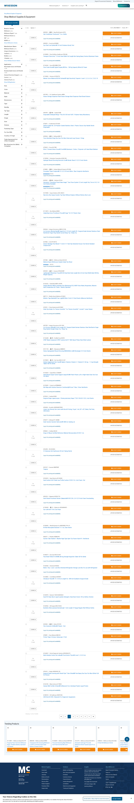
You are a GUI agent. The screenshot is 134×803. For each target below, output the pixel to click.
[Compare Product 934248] (26, 407)
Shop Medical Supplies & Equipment (13, 13)
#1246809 (54, 741)
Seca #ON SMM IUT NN (55, 65)
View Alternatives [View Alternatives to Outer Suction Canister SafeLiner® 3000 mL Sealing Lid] (116, 425)
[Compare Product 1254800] (26, 577)
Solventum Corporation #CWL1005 (58, 158)
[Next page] (89, 716)
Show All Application (9, 82)
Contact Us (127, 1)
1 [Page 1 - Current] (70, 716)
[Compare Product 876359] (26, 271)
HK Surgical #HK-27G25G (56, 606)
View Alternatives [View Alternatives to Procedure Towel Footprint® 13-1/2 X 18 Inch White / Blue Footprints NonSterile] (116, 175)
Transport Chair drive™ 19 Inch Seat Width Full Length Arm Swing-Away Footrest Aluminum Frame (70, 56)
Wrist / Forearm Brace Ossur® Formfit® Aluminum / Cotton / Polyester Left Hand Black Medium (70, 149)
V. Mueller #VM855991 (54, 536)
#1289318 (45, 695)
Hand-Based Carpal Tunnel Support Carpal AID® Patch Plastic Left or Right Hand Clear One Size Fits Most (70, 375)
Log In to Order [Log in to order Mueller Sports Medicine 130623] (116, 297)
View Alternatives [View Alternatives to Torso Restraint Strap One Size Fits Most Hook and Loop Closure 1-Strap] (116, 142)
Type (5, 103)
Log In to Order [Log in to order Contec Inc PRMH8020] (116, 386)
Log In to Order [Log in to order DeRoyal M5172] (116, 137)
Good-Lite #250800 (53, 43)
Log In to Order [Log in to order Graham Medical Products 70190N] (116, 170)
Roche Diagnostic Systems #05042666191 (60, 653)
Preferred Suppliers (46, 783)
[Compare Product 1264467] (26, 653)
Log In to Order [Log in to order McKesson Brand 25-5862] (108, 749)
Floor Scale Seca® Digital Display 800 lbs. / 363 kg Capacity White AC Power (65, 67)
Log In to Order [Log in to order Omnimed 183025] (116, 567)
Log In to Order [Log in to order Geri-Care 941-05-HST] (116, 555)
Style (5, 96)
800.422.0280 (21, 780)
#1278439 (45, 385)
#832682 (122, 741)
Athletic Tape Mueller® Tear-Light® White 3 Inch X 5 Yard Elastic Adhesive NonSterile (67, 298)
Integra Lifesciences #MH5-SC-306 (57, 229)
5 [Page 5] (85, 716)
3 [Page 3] (77, 716)
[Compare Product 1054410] (26, 478)
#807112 (45, 296)
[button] (115, 27)
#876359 (45, 271)
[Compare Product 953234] (26, 496)
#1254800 (45, 577)
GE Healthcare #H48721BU (56, 695)
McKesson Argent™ (10, 33)
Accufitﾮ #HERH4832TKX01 (56, 407)
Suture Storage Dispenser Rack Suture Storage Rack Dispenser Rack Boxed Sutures (66, 96)
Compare (33, 37)
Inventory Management (67, 781)
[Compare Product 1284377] (26, 554)
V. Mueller (8, 58)
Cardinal (8, 53)
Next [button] (127, 739)
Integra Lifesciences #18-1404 (56, 325)
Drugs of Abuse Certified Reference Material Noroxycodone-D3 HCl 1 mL (63, 433)
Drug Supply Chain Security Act (90, 781)
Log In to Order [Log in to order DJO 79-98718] (116, 243)
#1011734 (45, 349)
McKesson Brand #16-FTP (20, 741)
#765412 (45, 671)
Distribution (65, 774)
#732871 (45, 123)
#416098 (45, 449)
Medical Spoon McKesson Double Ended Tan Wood (57, 262)
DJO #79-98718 (53, 242)
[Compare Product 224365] (26, 624)
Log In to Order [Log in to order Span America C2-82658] (116, 479)
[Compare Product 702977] (26, 420)
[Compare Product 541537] (26, 467)
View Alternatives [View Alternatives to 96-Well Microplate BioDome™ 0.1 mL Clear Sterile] (116, 531)
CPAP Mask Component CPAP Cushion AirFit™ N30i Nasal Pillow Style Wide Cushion (67, 340)
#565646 (45, 229)
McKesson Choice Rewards (111, 774)
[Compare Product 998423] (26, 431)
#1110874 (45, 211)
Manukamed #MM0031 (59, 349)
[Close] (131, 798)
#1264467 (45, 653)
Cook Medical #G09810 (55, 577)
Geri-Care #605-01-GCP (59, 360)
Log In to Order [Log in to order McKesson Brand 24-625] (116, 261)
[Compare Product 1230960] (26, 606)
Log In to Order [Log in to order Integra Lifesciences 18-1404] (116, 326)
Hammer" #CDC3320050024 (56, 595)
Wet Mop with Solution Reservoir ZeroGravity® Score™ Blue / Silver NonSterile (65, 387)
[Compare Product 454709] (26, 112)
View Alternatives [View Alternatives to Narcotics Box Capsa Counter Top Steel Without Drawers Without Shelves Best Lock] (116, 198)
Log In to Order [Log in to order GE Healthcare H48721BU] (116, 696)
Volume (6, 125)
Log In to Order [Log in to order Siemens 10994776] (116, 77)
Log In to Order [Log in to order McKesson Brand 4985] (40, 749)
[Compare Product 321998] (26, 94)
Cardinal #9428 (52, 396)
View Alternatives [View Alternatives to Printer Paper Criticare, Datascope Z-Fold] (116, 640)
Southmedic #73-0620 (54, 123)
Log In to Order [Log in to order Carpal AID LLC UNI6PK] (116, 373)
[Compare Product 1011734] (26, 349)
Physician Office (45, 781)
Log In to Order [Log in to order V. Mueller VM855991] (116, 537)
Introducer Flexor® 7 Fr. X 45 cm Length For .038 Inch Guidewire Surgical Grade (65, 579)
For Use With (8, 132)
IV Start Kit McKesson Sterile (105, 742)
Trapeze (45, 469)
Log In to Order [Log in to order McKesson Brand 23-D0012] (85, 749)
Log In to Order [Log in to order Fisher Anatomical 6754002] (116, 308)
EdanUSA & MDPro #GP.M (56, 283)
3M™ (6, 38)
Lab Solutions (66, 783)
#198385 (45, 169)
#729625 (45, 147)
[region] (67, 798)
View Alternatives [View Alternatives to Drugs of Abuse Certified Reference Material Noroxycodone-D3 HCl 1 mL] (116, 436)
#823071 (45, 536)
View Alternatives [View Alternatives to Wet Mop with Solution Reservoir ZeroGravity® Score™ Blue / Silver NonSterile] (116, 391)
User (5, 121)
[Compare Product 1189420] (26, 507)
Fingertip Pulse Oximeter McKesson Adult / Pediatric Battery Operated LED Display (16, 744)
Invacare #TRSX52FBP (59, 271)
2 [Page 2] (73, 716)
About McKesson (117, 1)
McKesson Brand (9, 35)
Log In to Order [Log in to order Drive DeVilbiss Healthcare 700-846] (116, 55)
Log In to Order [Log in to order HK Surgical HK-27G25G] (116, 607)
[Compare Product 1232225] (26, 283)
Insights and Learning (77, 5)
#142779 (77, 741)
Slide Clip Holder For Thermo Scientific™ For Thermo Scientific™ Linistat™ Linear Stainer (68, 309)
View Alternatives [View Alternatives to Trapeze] (116, 473)
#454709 (45, 112)
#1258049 (45, 525)
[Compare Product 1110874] (26, 211)
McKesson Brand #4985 (41, 741)
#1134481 (9, 741)
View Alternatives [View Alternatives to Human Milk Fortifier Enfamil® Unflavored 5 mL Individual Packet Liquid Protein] (116, 689)
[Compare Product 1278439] (26, 385)
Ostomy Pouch (9, 79)
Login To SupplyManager (111, 782)
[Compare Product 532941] (26, 180)
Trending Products (12, 724)
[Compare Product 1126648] (26, 338)
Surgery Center (45, 788)
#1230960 (45, 606)
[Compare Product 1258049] (26, 525)
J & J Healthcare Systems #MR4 (57, 94)
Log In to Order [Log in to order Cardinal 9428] (116, 397)
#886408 (32, 741)
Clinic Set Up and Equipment (69, 772)
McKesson (8, 31)
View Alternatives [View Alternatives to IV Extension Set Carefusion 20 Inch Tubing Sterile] (116, 454)
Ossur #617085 (53, 147)
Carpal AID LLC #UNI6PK (55, 372)
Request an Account (110, 784)
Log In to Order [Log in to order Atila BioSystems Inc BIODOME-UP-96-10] (116, 526)
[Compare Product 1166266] (26, 65)
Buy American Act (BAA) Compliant (11, 145)
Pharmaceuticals (45, 779)
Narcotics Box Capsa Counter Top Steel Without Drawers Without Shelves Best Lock (67, 195)
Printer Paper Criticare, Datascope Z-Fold (55, 637)
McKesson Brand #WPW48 (65, 741)
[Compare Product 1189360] (26, 158)
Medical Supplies (54, 5)
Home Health (44, 772)
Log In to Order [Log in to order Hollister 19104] (116, 181)
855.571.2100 (21, 776)
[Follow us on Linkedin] (111, 787)
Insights (86, 767)
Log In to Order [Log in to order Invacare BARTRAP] (116, 468)
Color (6, 89)
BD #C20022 (52, 449)
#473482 (45, 260)
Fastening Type (9, 128)
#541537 (45, 467)
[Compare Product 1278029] (26, 360)
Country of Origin (9, 136)
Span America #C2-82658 (56, 478)
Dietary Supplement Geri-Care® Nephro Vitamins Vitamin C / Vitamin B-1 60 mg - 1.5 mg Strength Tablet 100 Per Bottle (70, 363)
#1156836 (45, 76)
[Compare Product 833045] (26, 32)
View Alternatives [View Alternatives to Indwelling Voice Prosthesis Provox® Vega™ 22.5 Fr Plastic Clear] (116, 216)
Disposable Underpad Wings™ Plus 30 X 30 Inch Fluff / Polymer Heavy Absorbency (66, 114)
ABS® (7, 40)
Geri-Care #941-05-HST (55, 554)
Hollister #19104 (58, 180)
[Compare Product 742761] (26, 307)
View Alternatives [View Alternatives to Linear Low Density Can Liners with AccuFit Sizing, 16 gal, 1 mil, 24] (116, 413)
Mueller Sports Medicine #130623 (57, 296)
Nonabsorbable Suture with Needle (13, 71)
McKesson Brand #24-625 (60, 260)
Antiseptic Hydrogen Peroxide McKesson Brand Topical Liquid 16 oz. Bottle (85, 744)
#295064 (45, 136)
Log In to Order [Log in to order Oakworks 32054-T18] (116, 497)
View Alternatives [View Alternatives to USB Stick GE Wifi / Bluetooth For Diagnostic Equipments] (116, 700)
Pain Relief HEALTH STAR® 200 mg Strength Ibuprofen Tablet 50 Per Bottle (64, 556)
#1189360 (45, 158)
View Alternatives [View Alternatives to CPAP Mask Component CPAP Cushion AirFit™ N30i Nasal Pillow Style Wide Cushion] (116, 343)
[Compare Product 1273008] (26, 193)
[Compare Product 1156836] (26, 76)
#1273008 (45, 193)
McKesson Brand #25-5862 (110, 741)
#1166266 (45, 65)
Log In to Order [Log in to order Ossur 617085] (116, 148)
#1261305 (45, 684)
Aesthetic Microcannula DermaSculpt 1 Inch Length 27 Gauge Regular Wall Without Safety (68, 608)
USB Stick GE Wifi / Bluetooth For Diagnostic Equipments (59, 697)
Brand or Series (9, 28)
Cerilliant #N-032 (53, 431)
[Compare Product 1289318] (26, 695)
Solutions (65, 5)
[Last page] (93, 716)
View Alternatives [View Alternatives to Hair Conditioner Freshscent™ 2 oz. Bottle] (116, 38)
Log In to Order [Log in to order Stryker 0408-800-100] (116, 672)
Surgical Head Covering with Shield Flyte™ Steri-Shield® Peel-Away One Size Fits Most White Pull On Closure (71, 674)
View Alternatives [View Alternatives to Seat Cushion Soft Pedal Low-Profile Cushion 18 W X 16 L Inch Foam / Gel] (116, 484)
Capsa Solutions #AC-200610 (57, 193)
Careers (107, 779)
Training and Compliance (68, 788)
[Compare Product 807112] (26, 296)
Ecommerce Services (67, 777)
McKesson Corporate (110, 777)
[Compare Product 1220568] (26, 566)
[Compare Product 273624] (26, 396)
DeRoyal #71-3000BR (54, 420)
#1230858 (45, 54)
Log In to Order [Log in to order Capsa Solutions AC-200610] (116, 194)
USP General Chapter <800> (90, 784)
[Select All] (26, 27)
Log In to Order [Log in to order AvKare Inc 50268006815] (116, 508)
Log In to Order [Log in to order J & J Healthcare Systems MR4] (116, 95)
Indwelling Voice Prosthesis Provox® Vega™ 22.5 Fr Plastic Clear (62, 213)
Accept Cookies (117, 798)
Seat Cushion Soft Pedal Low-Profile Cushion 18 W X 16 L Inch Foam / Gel (64, 480)
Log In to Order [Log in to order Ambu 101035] (116, 625)
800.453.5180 (21, 783)
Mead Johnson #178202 (56, 684)
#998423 (45, 431)
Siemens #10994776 (55, 76)
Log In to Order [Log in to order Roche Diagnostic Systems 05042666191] (116, 654)
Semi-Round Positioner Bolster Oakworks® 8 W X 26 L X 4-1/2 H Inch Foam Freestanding (68, 498)
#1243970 (45, 595)
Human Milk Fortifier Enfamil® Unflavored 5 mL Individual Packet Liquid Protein (65, 686)
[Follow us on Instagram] (107, 787)
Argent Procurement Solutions (103, 1)
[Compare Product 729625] (26, 147)
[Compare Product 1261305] (26, 684)
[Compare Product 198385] (26, 169)
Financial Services (67, 779)
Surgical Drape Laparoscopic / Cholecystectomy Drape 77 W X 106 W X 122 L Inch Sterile (68, 398)
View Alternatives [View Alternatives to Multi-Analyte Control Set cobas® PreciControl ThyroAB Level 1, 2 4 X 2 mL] (116, 659)
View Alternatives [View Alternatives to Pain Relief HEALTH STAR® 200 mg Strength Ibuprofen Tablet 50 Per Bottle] (116, 560)
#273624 (45, 396)
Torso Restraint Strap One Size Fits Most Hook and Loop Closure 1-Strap (63, 138)
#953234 (45, 496)
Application (7, 64)
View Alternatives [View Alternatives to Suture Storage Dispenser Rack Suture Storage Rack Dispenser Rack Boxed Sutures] (116, 100)
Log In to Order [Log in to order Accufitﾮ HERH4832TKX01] (116, 408)
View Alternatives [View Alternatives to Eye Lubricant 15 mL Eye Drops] (116, 513)
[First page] (61, 716)
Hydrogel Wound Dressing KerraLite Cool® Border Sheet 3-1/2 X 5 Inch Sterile (65, 160)
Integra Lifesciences (11, 51)
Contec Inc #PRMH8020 (55, 385)
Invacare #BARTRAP (54, 467)
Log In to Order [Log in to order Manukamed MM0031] (116, 350)
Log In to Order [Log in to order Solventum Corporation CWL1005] (116, 159)
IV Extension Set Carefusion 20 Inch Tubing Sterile (57, 451)
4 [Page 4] (81, 716)
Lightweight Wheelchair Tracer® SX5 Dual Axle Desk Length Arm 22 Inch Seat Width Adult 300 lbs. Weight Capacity (71, 273)
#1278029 (45, 360)
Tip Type (6, 111)
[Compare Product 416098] (26, 449)
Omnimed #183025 (54, 566)
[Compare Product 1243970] (26, 595)
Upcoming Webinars (88, 786)
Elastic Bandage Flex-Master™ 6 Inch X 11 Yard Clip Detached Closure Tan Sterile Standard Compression (68, 244)
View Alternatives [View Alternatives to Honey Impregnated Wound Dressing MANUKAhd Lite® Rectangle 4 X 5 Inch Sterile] (116, 354)
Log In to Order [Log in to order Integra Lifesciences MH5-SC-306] (116, 230)
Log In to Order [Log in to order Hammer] (116, 596)
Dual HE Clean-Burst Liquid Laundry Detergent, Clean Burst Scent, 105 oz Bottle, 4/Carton (68, 597)
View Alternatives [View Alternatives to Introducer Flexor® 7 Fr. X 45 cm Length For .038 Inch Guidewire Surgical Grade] (116, 582)
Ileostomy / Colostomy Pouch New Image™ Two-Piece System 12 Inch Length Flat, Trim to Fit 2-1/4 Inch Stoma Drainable (71, 183)
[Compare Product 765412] (26, 671)
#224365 (45, 624)
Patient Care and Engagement (69, 786)
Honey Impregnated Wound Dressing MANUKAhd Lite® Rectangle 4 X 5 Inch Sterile (67, 351)
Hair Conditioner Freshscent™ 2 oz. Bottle (55, 34)
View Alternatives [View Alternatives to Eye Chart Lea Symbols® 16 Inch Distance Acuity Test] (116, 49)
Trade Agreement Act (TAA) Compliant (10, 140)
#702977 (45, 420)
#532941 (45, 180)
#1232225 (45, 283)
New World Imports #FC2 (60, 32)
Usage (6, 118)
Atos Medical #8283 (55, 211)
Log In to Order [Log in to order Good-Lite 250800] (116, 44)
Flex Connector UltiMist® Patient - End (54, 626)
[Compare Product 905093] (26, 43)
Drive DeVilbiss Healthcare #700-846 (58, 54)
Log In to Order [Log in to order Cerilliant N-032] (116, 432)
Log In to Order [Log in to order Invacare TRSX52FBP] (116, 272)
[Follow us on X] (109, 787)
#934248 (45, 407)
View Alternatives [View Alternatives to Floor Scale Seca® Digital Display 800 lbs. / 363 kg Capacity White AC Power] (116, 71)
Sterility (6, 107)
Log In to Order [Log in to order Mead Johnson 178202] (116, 685)
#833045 (45, 32)
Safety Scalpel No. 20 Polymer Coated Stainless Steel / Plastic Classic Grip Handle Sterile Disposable (68, 126)
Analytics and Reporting (68, 770)
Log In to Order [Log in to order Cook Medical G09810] (116, 578)
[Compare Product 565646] (26, 229)
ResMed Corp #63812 (59, 338)
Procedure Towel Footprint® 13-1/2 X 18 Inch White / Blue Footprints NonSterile (66, 171)
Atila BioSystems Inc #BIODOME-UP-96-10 (60, 525)
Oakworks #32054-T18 (54, 496)
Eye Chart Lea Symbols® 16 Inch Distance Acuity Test (58, 45)
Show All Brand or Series (10, 43)
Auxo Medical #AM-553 (55, 635)
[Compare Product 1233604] (26, 372)
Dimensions (8, 100)
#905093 (45, 43)
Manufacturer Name (10, 46)
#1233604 (45, 372)
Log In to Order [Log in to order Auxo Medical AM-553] (116, 636)
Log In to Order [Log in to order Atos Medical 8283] (116, 212)
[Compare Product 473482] (26, 260)
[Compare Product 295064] (26, 136)
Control (7, 77)
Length (6, 114)
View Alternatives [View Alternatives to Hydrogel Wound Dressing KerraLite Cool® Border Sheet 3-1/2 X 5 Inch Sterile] (116, 164)
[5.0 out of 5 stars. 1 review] (48, 174)
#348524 (100, 741)
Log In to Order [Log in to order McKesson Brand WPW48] (63, 749)
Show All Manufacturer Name (12, 60)
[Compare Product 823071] (26, 536)
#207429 (45, 325)
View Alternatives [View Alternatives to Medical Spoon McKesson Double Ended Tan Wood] (116, 265)
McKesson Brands (45, 777)
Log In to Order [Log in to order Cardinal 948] (116, 113)
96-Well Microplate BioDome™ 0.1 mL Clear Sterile (57, 527)
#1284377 (45, 554)
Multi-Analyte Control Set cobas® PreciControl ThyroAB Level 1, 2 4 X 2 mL (64, 655)
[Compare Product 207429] (26, 325)
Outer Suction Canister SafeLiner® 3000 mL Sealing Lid (59, 422)
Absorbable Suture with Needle (12, 67)
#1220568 (45, 566)
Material (6, 93)
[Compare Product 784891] (26, 635)
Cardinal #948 (57, 112)
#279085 (45, 242)
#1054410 (45, 478)
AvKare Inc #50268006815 (60, 507)
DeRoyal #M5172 (58, 136)
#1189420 (45, 507)
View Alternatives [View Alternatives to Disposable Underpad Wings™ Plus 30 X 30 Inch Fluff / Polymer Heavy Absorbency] (116, 118)
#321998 (45, 94)
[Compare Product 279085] (26, 242)
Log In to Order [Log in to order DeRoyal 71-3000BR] (116, 421)
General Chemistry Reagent (13, 75)
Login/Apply (124, 5)
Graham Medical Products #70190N (62, 169)
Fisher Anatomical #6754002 (56, 307)
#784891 (45, 635)
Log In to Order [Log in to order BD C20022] (116, 450)
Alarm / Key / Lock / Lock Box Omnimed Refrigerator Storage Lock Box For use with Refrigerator (70, 568)
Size (5, 86)
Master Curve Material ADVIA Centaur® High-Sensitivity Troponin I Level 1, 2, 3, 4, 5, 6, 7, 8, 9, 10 (70, 78)
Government (44, 770)
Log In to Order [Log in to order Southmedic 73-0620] (116, 124)
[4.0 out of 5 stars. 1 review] (48, 264)
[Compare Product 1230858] (26, 54)
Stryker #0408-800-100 (54, 671)
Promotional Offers (45, 786)
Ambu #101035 (57, 624)
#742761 (45, 307)
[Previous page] (65, 716)
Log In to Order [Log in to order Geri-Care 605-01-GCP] (116, 361)
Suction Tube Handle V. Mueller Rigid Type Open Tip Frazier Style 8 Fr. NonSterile (66, 538)
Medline (8, 56)
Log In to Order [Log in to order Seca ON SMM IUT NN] (116, 66)
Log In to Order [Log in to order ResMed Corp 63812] (116, 339)
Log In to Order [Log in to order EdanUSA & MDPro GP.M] (116, 284)
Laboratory (44, 774)
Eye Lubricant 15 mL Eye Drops (52, 509)
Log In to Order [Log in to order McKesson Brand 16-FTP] (17, 749)
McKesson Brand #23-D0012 (88, 741)
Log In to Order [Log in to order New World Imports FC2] (116, 33)
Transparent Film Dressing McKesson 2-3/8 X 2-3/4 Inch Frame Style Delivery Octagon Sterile (40, 744)
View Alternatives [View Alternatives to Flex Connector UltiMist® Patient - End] (116, 629)
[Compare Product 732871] (26, 123)
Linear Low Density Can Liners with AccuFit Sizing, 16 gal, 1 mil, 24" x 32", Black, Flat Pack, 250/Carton (69, 410)
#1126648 (45, 338)
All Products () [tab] (12, 23)
